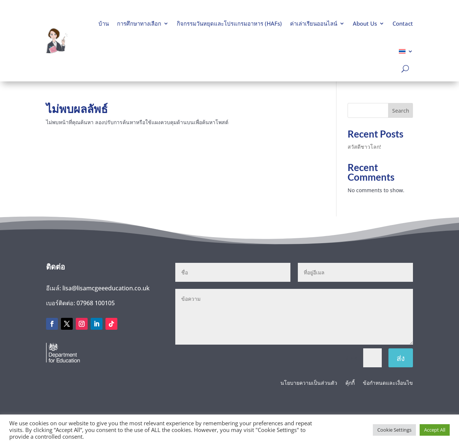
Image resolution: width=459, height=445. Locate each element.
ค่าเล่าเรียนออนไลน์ (313, 23)
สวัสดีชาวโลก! (364, 146)
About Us (365, 23)
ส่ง (401, 358)
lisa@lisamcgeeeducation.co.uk (106, 288)
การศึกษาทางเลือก (139, 23)
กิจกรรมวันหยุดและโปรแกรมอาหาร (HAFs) (229, 23)
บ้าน (103, 23)
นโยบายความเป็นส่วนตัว (308, 383)
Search (400, 110)
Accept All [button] (434, 429)
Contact (403, 23)
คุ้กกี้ (350, 383)
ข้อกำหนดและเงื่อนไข (388, 383)
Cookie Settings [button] (394, 429)
